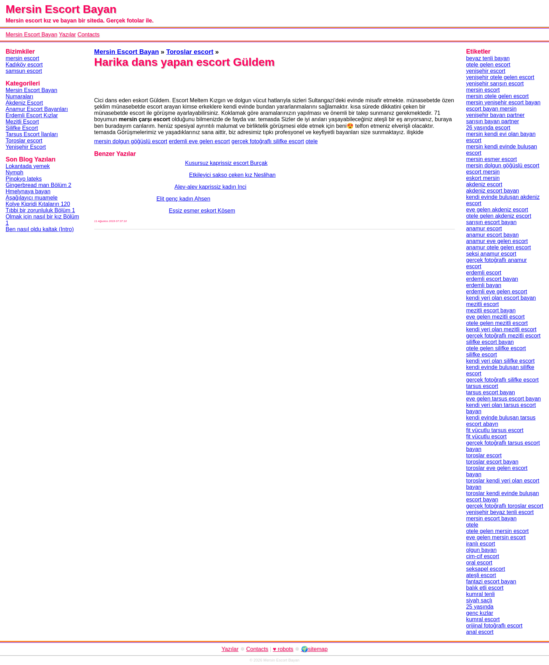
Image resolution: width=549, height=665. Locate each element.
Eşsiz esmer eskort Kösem (164, 211)
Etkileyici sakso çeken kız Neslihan (185, 175)
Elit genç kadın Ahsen (152, 199)
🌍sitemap (314, 649)
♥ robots (283, 649)
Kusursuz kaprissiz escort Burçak (180, 163)
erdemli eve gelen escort (199, 141)
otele (312, 141)
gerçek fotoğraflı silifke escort (267, 141)
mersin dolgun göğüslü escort (130, 141)
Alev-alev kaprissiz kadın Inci (170, 187)
